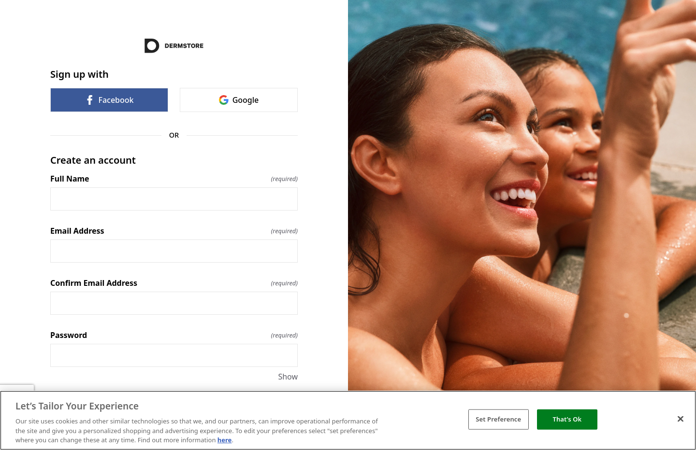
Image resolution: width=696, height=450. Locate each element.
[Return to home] (174, 46)
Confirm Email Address (174, 283)
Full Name (174, 178)
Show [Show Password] (288, 376)
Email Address (174, 231)
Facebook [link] (109, 100)
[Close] (680, 419)
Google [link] (239, 100)
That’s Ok (566, 419)
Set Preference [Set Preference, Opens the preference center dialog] (498, 419)
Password (174, 335)
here (225, 440)
